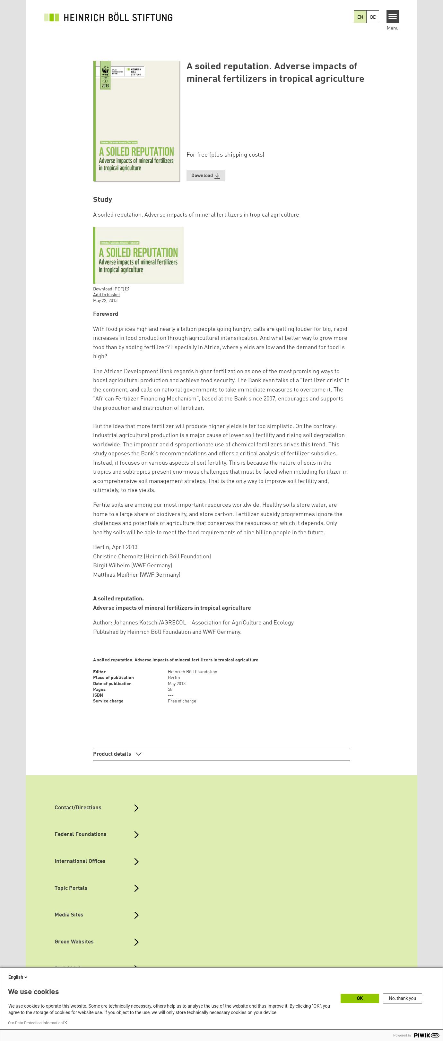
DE (373, 17)
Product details (113, 754)
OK (360, 998)
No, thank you (402, 998)
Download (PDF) (108, 289)
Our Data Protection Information (35, 1023)
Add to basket (106, 295)
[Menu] (393, 16)
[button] (206, 176)
